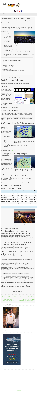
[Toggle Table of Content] (30, 59)
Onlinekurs (5, 61)
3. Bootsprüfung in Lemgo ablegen (8, 65)
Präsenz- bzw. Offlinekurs (7, 62)
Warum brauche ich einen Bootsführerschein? (10, 71)
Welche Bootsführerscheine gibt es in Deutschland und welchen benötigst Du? (15, 74)
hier (7, 107)
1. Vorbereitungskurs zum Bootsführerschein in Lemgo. (11, 60)
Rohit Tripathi (21, 393)
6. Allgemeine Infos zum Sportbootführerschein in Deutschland (13, 70)
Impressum (19, 390)
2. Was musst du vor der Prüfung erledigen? (9, 64)
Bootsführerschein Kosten (6, 69)
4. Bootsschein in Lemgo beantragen (8, 66)
